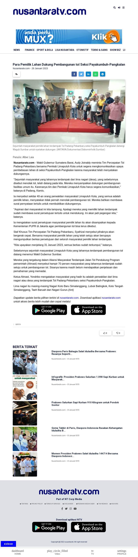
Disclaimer (68, 504)
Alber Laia (28, 157)
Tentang (24, 504)
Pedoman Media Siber (85, 504)
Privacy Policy (36, 504)
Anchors (114, 504)
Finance (29, 50)
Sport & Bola (45, 50)
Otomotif (82, 50)
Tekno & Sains (99, 50)
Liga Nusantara (64, 50)
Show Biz (115, 50)
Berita (18, 324)
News (17, 50)
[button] (74, 74)
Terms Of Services (52, 504)
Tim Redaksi (102, 504)
